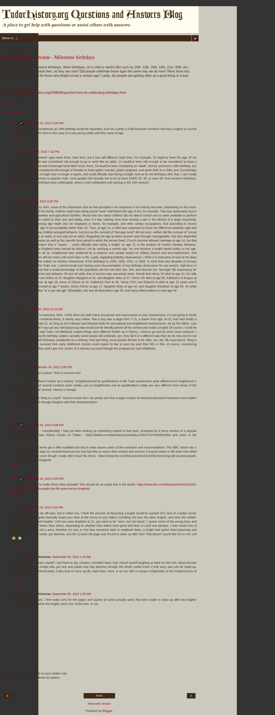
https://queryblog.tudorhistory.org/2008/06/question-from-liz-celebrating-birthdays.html (64, 92)
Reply (16, 139)
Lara (15, 123)
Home (99, 695)
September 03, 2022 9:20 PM (38, 201)
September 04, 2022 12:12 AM (42, 309)
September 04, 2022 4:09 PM (43, 478)
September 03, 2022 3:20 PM (43, 123)
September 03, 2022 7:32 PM (39, 151)
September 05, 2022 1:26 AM (71, 594)
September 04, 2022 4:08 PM (43, 425)
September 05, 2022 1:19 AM (71, 557)
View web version (99, 703)
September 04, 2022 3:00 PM (52, 367)
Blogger (107, 711)
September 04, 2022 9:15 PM (43, 507)
